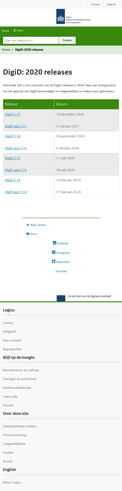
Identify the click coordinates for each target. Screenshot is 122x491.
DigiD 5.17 (12, 114)
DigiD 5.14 (12, 180)
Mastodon (63, 262)
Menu (20, 30)
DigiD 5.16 (12, 136)
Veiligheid (9, 332)
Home (5, 31)
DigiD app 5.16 (16, 148)
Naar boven (38, 225)
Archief (7, 461)
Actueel (8, 405)
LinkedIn (63, 243)
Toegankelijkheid (14, 444)
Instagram (63, 253)
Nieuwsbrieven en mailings (21, 370)
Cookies (8, 452)
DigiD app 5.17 (16, 126)
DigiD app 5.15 (16, 170)
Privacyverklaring (14, 435)
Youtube (61, 271)
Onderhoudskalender (17, 388)
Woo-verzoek (12, 340)
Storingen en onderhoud (19, 379)
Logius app (10, 396)
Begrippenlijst (12, 349)
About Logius (12, 482)
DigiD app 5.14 (16, 192)
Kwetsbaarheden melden (20, 426)
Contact (8, 323)
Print (33, 234)
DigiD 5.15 (12, 158)
